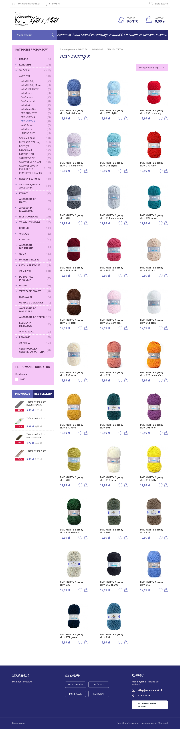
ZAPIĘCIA (35, 343)
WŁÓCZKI (35, 70)
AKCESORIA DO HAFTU (35, 201)
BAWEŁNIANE (35, 150)
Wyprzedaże (75, 684)
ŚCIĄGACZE (35, 297)
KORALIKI (35, 239)
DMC (22, 379)
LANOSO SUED (36, 133)
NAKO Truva (36, 125)
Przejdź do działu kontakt (147, 704)
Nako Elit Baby (36, 81)
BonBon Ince (36, 97)
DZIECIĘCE (35, 146)
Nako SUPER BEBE (36, 89)
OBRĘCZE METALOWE (35, 302)
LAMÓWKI (35, 337)
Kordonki (98, 693)
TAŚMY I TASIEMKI (35, 222)
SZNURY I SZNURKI (35, 178)
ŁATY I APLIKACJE (35, 265)
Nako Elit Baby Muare (36, 85)
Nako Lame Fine (36, 109)
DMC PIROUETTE (36, 113)
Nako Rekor (36, 93)
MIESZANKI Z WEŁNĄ (35, 142)
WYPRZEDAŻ (35, 331)
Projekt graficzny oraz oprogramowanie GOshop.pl (142, 723)
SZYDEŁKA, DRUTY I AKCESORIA (35, 186)
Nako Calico (36, 105)
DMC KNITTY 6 (36, 121)
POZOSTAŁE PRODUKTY (35, 278)
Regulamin (147, 35)
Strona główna (68, 35)
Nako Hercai (36, 129)
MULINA (35, 59)
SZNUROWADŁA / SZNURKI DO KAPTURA (35, 350)
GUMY (35, 254)
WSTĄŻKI (35, 233)
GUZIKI (35, 285)
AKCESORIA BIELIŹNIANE (35, 247)
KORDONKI (35, 64)
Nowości (87, 35)
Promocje (101, 35)
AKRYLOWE (35, 76)
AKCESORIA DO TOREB (35, 317)
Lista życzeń (158, 4)
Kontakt (161, 35)
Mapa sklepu (18, 723)
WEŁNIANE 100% (35, 138)
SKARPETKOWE (35, 158)
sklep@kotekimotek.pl (29, 3)
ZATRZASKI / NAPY (35, 291)
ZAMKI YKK (35, 271)
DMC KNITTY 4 (36, 117)
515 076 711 (55, 3)
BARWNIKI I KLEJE (35, 259)
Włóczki (98, 684)
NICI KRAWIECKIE (35, 216)
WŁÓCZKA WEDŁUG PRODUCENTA (35, 167)
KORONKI (35, 228)
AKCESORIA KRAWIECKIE (35, 209)
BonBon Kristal (36, 101)
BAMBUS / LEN (35, 154)
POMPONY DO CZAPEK (35, 173)
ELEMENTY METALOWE (35, 324)
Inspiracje (75, 693)
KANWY (35, 193)
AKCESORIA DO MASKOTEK (35, 310)
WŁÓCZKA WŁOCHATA (35, 162)
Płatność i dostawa (123, 35)
